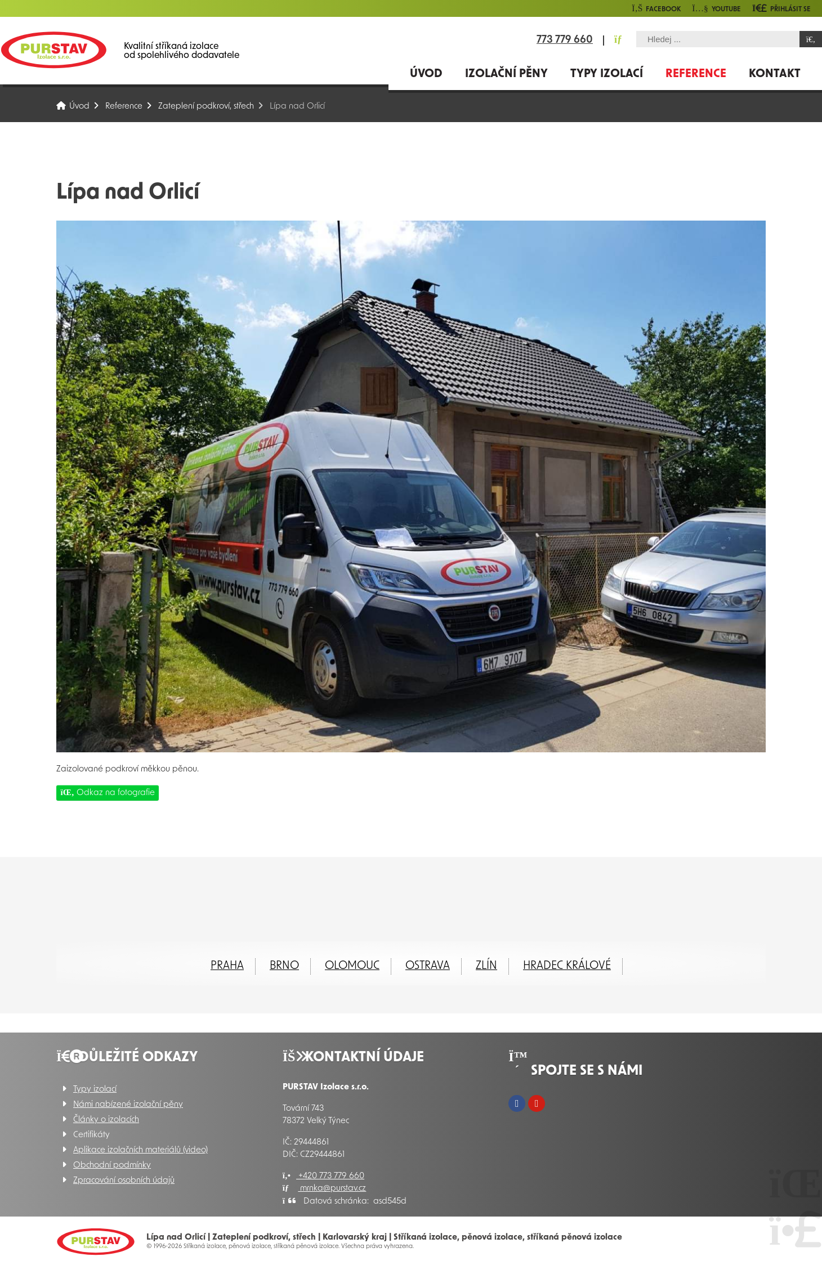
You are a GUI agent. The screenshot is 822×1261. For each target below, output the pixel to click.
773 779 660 (565, 40)
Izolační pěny (506, 74)
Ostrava (427, 966)
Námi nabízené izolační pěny (128, 1105)
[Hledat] (810, 39)
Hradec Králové (567, 966)
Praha (227, 966)
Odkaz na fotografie (108, 792)
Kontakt (775, 74)
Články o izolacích (106, 1120)
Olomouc (352, 966)
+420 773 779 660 (323, 1176)
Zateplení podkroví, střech (206, 106)
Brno (284, 966)
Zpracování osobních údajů (124, 1181)
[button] (781, 8)
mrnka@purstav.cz (325, 1188)
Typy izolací (606, 74)
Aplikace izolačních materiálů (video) (140, 1150)
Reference (695, 74)
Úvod (53, 50)
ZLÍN (486, 966)
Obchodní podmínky (112, 1165)
